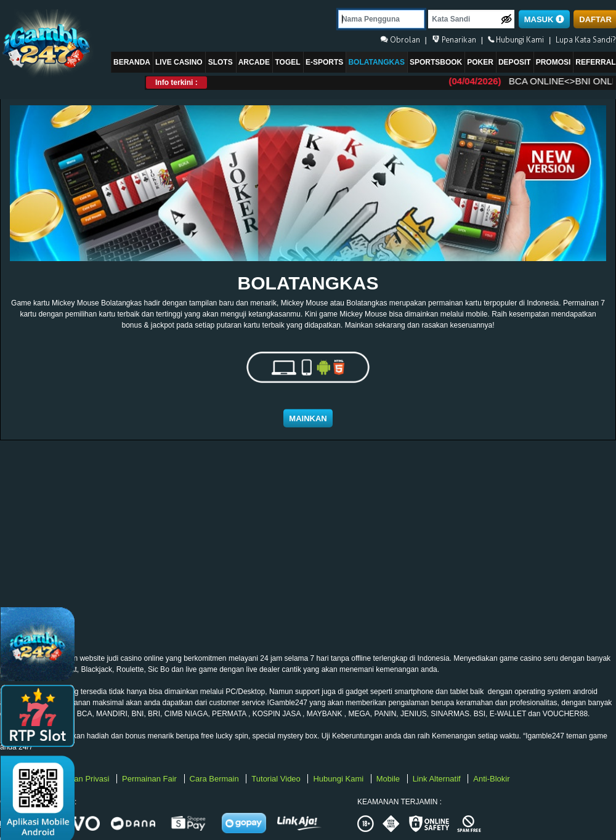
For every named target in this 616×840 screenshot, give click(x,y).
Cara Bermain (215, 778)
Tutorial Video (276, 778)
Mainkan (307, 418)
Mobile (389, 778)
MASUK (544, 19)
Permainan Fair (150, 778)
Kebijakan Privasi (79, 778)
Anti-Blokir (491, 778)
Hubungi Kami (339, 778)
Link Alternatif (438, 778)
